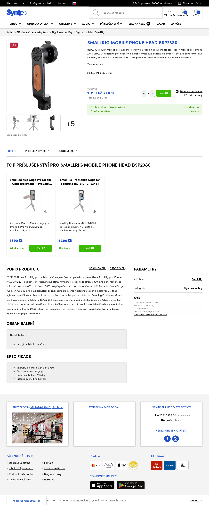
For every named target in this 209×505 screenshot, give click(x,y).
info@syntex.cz (173, 420)
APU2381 (32, 309)
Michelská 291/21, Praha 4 (46, 407)
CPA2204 (18, 281)
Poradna (49, 479)
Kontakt (62, 3)
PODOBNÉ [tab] (67, 151)
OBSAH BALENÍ (98, 268)
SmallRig (99, 32)
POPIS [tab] (11, 151)
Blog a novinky (52, 474)
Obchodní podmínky (21, 468)
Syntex (10, 32)
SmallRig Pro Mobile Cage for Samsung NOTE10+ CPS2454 (80, 181)
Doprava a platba (20, 463)
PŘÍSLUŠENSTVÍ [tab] (37, 151)
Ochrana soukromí (20, 479)
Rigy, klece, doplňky (62, 32)
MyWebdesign (117, 500)
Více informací (95, 64)
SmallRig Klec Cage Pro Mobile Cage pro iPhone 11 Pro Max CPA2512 (31, 181)
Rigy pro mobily (83, 32)
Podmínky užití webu (21, 474)
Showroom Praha (54, 468)
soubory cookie (79, 500)
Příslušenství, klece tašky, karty (32, 32)
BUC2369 (45, 300)
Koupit (164, 93)
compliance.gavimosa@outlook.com (150, 314)
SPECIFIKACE (118, 268)
